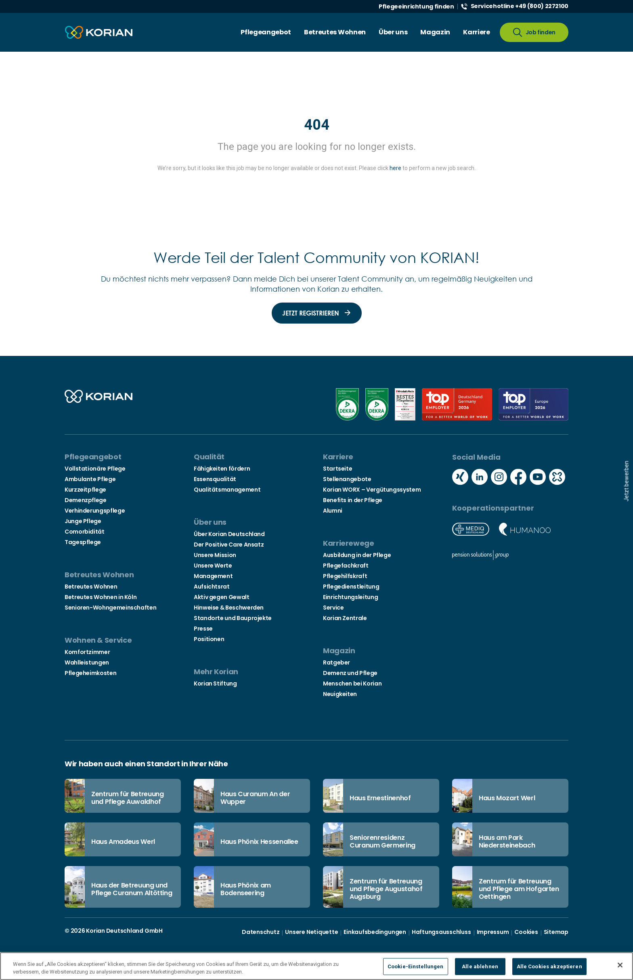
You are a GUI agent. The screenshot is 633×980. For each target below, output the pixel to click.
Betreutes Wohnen (91, 587)
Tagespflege (83, 542)
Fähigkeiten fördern (222, 469)
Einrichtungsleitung (350, 597)
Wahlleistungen (87, 662)
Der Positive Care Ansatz (229, 544)
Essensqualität (215, 479)
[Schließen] (620, 965)
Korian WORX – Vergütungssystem (372, 490)
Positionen (209, 639)
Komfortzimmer (87, 652)
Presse (203, 629)
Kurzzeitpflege (85, 490)
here (395, 168)
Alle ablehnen (480, 966)
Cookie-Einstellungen (416, 966)
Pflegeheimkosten (90, 673)
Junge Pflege (83, 521)
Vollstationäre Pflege (95, 469)
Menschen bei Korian (352, 683)
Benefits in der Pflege (352, 500)
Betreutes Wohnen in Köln (100, 597)
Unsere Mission (215, 555)
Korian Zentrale (345, 618)
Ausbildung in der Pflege (357, 555)
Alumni (332, 511)
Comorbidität (85, 532)
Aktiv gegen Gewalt (221, 597)
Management (213, 576)
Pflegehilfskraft (345, 576)
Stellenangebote (347, 479)
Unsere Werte (213, 566)
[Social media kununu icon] (557, 478)
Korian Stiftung (215, 683)
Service (333, 608)
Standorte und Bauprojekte (233, 618)
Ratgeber (336, 662)
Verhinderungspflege (95, 511)
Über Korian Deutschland (229, 534)
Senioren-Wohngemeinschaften (110, 608)
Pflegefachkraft (346, 566)
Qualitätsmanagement (227, 490)
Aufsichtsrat (212, 587)
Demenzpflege (86, 500)
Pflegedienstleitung (351, 587)
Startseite (337, 469)
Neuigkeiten (340, 694)
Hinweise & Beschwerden (229, 608)
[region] (316, 966)
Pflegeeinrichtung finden (416, 6)
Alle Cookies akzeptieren (549, 966)
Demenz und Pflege (350, 673)
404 (316, 124)
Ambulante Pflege (90, 479)
